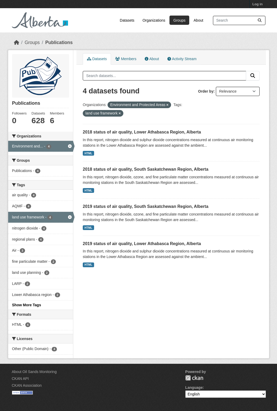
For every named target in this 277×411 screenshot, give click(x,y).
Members (125, 59)
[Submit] (259, 20)
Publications (59, 42)
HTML (88, 153)
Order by (205, 91)
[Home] (16, 42)
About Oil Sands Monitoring (34, 372)
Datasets (127, 20)
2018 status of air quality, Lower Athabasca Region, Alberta (142, 132)
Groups (179, 20)
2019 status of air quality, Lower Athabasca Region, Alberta (142, 243)
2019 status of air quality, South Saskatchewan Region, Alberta (145, 206)
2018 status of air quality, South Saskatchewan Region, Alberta (145, 169)
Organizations (154, 20)
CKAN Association (27, 385)
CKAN (194, 378)
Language (194, 387)
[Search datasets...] (239, 20)
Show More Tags (26, 305)
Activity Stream (181, 59)
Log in (257, 4)
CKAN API (20, 378)
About (198, 20)
